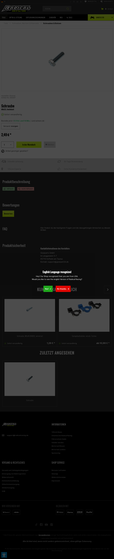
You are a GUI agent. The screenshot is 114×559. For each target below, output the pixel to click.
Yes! (48, 289)
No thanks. (63, 289)
